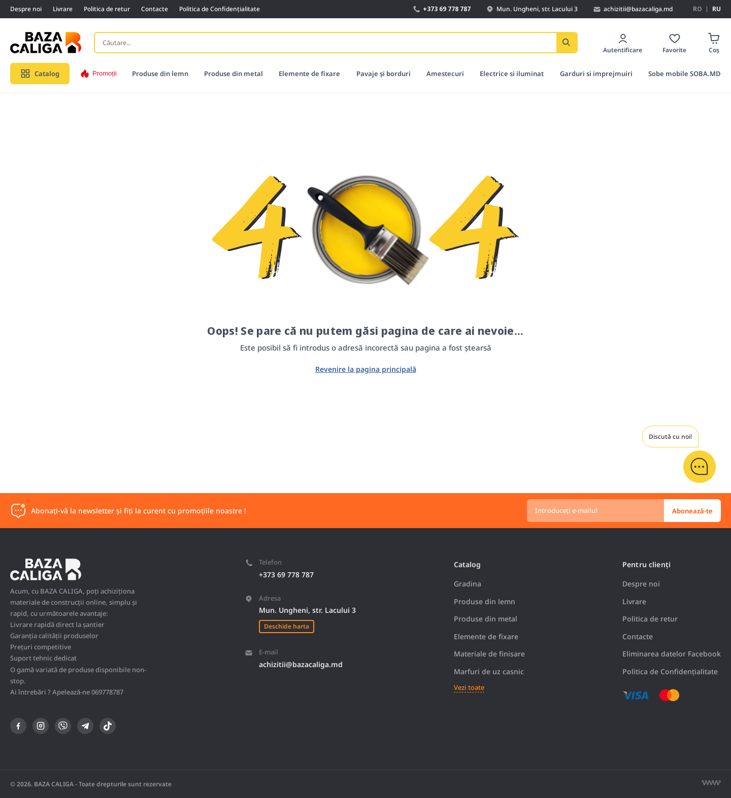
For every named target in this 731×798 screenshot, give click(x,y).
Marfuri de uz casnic (489, 671)
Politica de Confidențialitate (219, 9)
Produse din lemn (160, 73)
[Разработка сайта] (711, 782)
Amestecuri (445, 73)
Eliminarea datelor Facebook (671, 653)
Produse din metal (233, 73)
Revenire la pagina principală (365, 369)
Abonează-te (692, 510)
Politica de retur (107, 9)
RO (697, 8)
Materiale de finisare (489, 653)
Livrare (63, 9)
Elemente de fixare (309, 73)
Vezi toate (469, 688)
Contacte (154, 9)
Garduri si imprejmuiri (596, 73)
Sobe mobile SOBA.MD (684, 73)
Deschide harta (286, 626)
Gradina (467, 583)
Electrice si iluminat (512, 73)
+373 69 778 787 (286, 574)
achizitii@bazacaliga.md (301, 664)
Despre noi (26, 9)
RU (716, 8)
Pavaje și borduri (383, 73)
